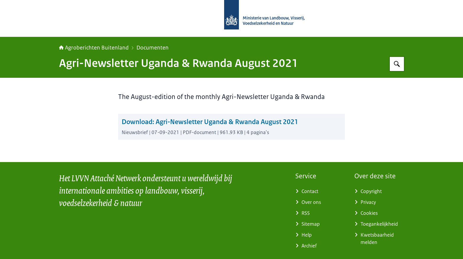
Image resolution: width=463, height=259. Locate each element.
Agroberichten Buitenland (94, 47)
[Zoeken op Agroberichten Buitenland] (397, 64)
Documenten (152, 47)
